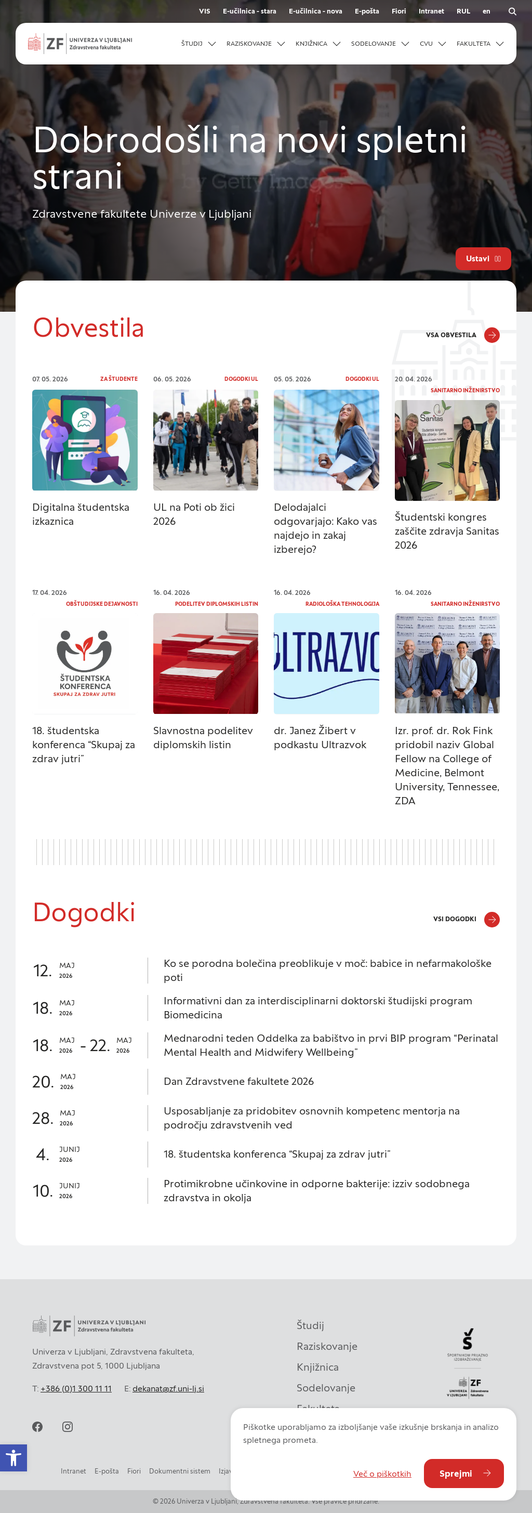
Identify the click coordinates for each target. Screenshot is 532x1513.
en (486, 11)
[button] (198, 43)
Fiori (399, 11)
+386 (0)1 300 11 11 (76, 1388)
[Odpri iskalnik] (512, 11)
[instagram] (67, 1427)
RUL (463, 11)
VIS (204, 11)
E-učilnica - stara (249, 11)
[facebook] (37, 1427)
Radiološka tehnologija (342, 604)
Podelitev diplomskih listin (216, 604)
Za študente (119, 379)
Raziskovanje (327, 1346)
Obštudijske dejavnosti (102, 604)
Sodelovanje (326, 1388)
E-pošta (367, 11)
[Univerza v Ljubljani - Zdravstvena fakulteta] (80, 44)
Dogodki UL (241, 379)
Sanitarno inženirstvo (465, 390)
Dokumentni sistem (179, 1471)
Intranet (431, 11)
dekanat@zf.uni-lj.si (168, 1388)
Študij (310, 1325)
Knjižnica (318, 1367)
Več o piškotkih (382, 1473)
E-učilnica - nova (315, 11)
